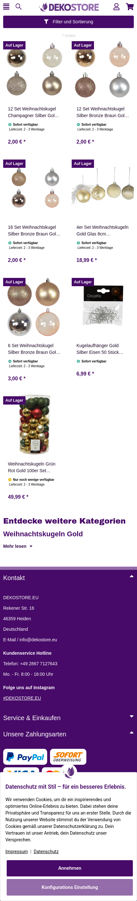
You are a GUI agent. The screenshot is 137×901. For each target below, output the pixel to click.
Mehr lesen (17, 546)
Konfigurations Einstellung (69, 887)
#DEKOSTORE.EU (22, 698)
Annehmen (70, 868)
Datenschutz (46, 851)
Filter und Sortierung (68, 21)
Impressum (16, 851)
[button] (116, 7)
